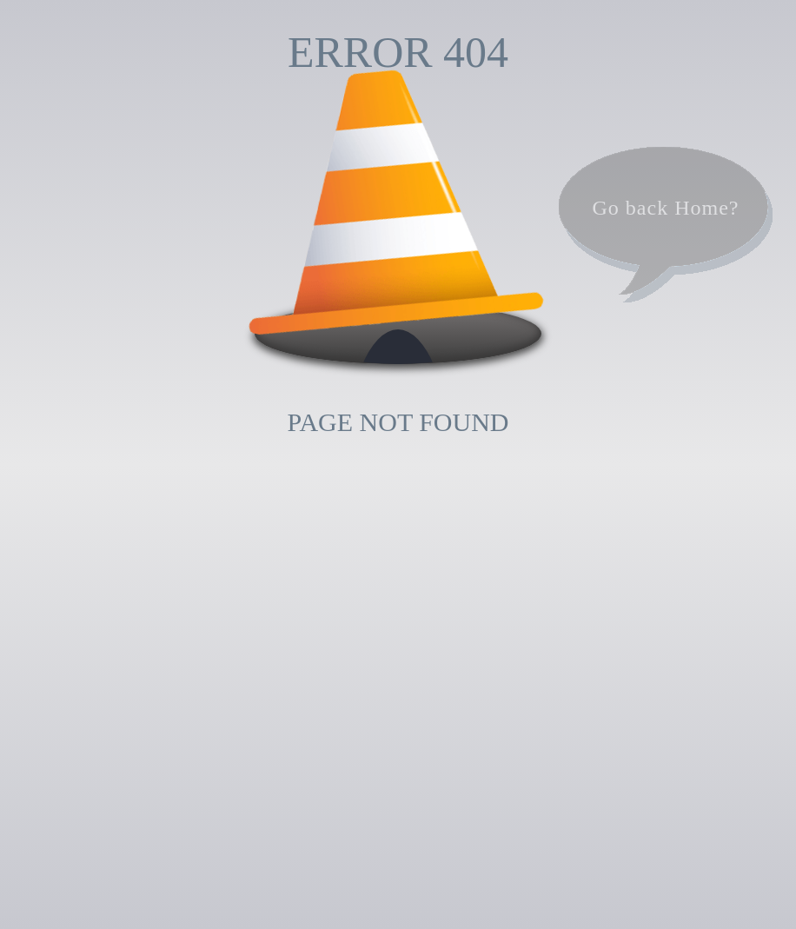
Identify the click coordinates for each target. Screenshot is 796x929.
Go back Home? (666, 207)
